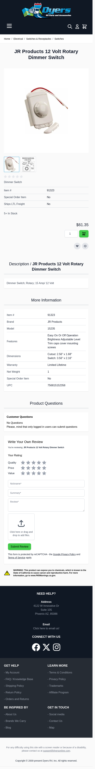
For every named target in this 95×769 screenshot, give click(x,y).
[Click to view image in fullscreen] (46, 110)
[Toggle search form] (70, 26)
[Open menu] (9, 26)
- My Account (11, 672)
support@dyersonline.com (56, 750)
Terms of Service (16, 557)
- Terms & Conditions (60, 672)
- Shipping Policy (14, 685)
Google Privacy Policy (64, 554)
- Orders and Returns (16, 699)
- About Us (10, 714)
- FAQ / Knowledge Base (18, 679)
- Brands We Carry (15, 721)
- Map (51, 727)
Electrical (18, 38)
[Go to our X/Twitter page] (46, 647)
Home (7, 38)
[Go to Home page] (46, 10)
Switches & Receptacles (38, 38)
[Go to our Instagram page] (56, 647)
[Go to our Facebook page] (36, 647)
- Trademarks (55, 685)
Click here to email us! (46, 628)
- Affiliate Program (58, 692)
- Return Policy (12, 692)
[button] (14, 177)
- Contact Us (55, 721)
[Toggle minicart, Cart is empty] (84, 26)
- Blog (7, 727)
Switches (59, 38)
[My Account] (77, 26)
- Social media (56, 714)
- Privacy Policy (57, 679)
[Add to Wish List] (77, 246)
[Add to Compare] (85, 246)
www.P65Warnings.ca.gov (43, 575)
